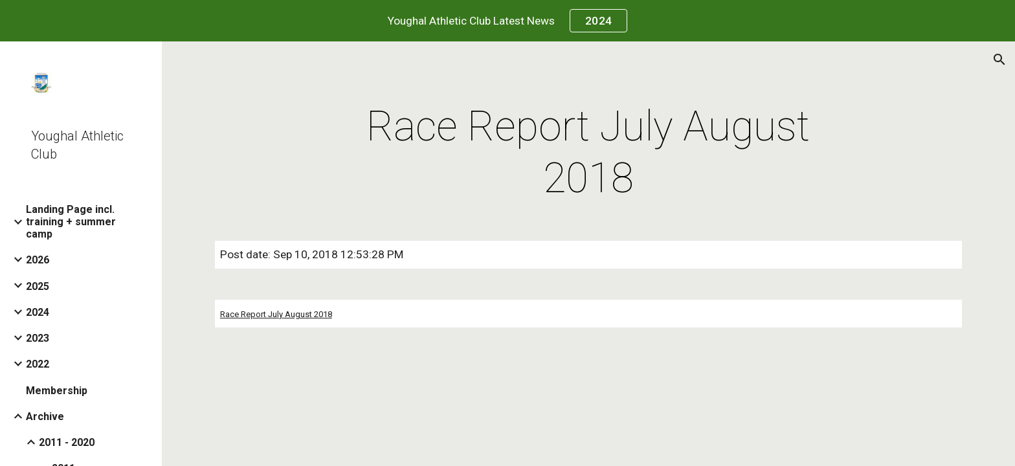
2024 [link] (37, 312)
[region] (507, 20)
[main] (588, 153)
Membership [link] (56, 390)
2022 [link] (37, 364)
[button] (999, 59)
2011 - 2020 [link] (67, 442)
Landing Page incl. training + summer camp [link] (71, 221)
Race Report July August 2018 (276, 314)
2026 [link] (37, 260)
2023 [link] (37, 338)
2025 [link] (37, 286)
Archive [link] (45, 416)
